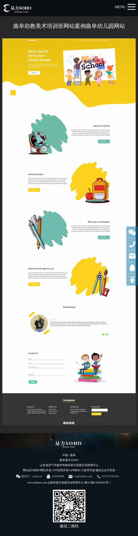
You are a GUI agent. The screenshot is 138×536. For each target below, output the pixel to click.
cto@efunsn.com (80, 476)
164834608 (55, 476)
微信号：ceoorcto (29, 476)
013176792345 (108, 476)
